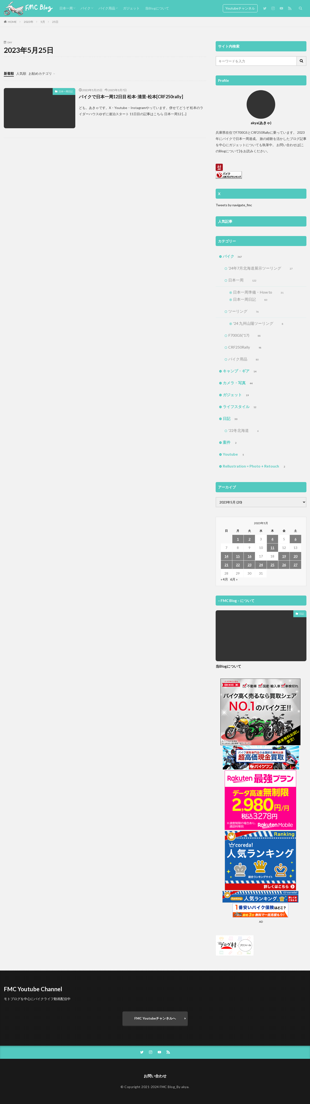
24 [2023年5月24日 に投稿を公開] (261, 565)
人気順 (21, 73)
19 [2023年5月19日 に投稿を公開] (284, 556)
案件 (230, 442)
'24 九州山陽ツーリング (258, 323)
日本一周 (66, 8)
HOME (12, 22)
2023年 (28, 22)
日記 (230, 418)
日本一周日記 (66, 91)
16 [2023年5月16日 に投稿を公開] (249, 556)
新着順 (9, 73)
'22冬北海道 (243, 430)
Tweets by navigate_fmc (234, 205)
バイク (86, 8)
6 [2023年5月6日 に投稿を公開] (295, 539)
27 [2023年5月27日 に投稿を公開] (295, 565)
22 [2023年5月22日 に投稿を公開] (238, 565)
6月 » (234, 579)
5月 (43, 22)
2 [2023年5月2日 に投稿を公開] (249, 539)
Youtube (234, 454)
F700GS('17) (244, 335)
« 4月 (224, 579)
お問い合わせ (155, 1076)
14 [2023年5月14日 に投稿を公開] (226, 556)
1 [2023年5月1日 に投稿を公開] (238, 539)
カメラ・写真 (238, 383)
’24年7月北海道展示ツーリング (260, 268)
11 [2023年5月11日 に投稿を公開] (272, 548)
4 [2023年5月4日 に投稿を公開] (272, 539)
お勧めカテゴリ (40, 73)
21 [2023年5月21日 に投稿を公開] (226, 565)
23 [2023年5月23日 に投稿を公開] (249, 565)
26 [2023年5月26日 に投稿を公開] (284, 565)
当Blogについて (157, 8)
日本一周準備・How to (258, 292)
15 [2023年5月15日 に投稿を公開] (238, 556)
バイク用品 (106, 8)
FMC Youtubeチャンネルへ (155, 1018)
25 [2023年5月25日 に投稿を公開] (272, 565)
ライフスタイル (240, 406)
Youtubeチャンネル (240, 8)
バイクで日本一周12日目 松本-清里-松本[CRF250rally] (131, 96)
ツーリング (243, 311)
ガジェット (131, 8)
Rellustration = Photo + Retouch (255, 466)
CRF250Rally (244, 347)
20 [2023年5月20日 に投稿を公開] (295, 556)
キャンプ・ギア (240, 371)
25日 (55, 22)
